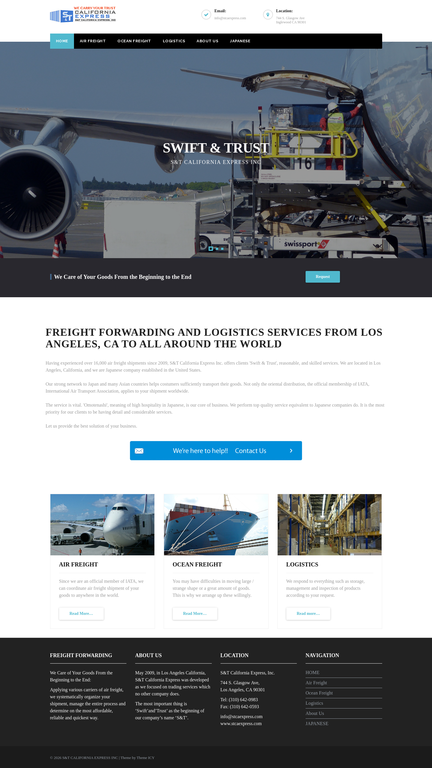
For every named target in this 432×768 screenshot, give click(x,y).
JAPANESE (240, 41)
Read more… (308, 613)
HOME (62, 41)
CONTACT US (354, 17)
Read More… (81, 613)
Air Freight (93, 41)
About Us (207, 41)
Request (323, 276)
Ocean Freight (134, 41)
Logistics (174, 41)
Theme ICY (146, 757)
